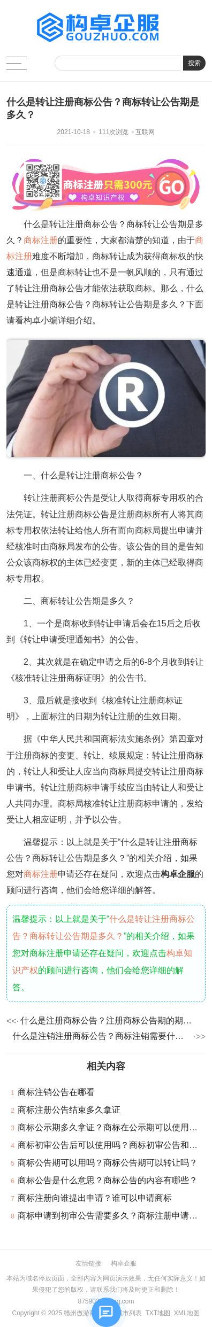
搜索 (194, 63)
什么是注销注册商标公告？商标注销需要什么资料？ (102, 1036)
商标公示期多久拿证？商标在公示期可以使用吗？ (112, 1127)
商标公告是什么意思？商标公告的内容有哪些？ (108, 1180)
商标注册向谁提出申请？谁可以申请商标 (95, 1197)
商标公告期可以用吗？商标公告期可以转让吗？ (108, 1162)
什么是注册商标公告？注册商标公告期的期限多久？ (110, 1020)
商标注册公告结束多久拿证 (69, 1109)
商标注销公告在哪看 (56, 1092)
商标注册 (41, 240)
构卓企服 (124, 1263)
